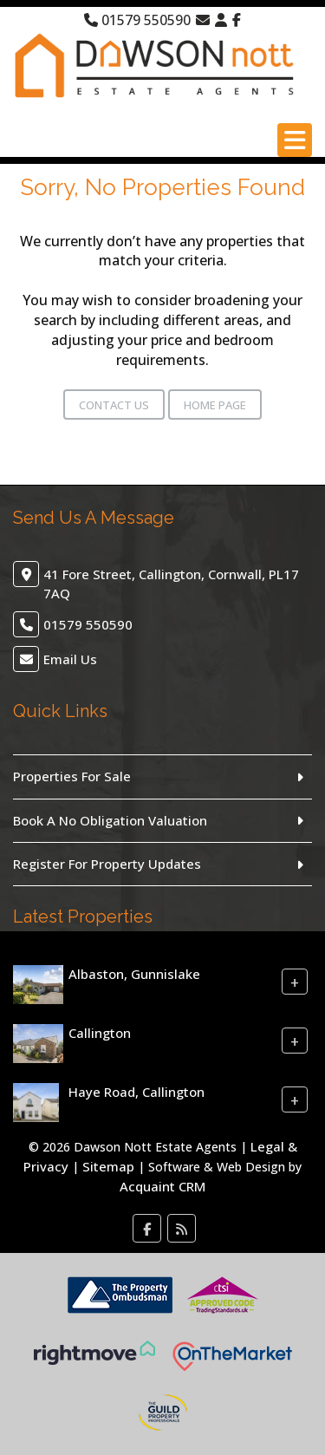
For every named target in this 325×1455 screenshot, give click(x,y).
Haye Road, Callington (136, 1091)
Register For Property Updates (107, 863)
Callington (99, 1032)
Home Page (215, 405)
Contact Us (114, 405)
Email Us (70, 659)
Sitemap (108, 1166)
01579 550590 (137, 19)
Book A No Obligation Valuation (110, 820)
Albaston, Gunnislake (134, 973)
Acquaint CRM (162, 1186)
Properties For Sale (72, 776)
